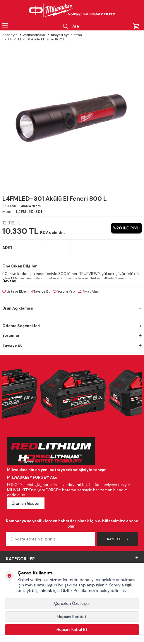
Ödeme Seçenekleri (72, 325)
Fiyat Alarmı (90, 291)
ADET (7, 247)
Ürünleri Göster (26, 503)
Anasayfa (10, 35)
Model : (22, 211)
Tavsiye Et (39, 291)
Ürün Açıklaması (72, 308)
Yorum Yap (64, 291)
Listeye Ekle (14, 291)
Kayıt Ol (117, 539)
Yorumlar (72, 335)
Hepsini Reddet (72, 616)
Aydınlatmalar (34, 35)
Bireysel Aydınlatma (66, 35)
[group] (72, 116)
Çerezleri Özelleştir (72, 603)
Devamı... (10, 281)
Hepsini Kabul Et (72, 629)
